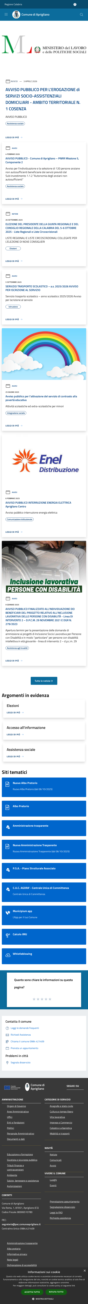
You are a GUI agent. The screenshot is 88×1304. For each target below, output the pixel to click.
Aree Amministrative (18, 1111)
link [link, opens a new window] (73, 1285)
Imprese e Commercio (61, 1122)
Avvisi (14, 81)
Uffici (9, 1117)
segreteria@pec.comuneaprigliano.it (21, 1224)
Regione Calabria (13, 4)
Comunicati (56, 1160)
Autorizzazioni (14, 1186)
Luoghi (53, 1180)
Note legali (12, 1259)
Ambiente (12, 1175)
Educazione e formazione (20, 1154)
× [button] (84, 1271)
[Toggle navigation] (6, 14)
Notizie (12, 213)
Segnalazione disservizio (62, 1207)
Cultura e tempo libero (61, 1111)
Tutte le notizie (44, 681)
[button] (44, 1298)
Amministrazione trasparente (22, 1243)
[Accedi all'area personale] (75, 4)
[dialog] (44, 1286)
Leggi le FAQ (56, 1212)
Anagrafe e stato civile (61, 1106)
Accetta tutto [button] (32, 1292)
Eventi (53, 1185)
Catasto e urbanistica (61, 1128)
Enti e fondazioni (15, 1122)
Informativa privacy (17, 1254)
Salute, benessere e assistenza (23, 1180)
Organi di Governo (16, 1106)
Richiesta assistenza (60, 1218)
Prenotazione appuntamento (64, 1201)
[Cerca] (81, 14)
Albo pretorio (13, 1248)
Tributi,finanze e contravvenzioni (15, 1167)
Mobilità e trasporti (60, 1133)
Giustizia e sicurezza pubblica (22, 1160)
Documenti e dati (16, 1139)
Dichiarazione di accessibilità (22, 1265)
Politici (10, 1128)
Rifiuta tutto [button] (56, 1292)
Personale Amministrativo (20, 1133)
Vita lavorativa (57, 1117)
